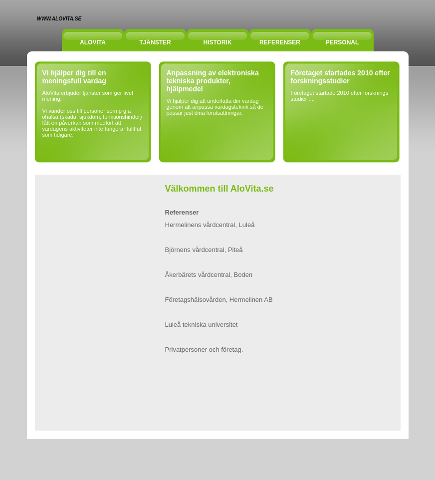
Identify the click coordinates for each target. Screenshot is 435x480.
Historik (217, 42)
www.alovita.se (59, 18)
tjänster (155, 42)
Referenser (279, 42)
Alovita (93, 42)
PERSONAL (342, 42)
